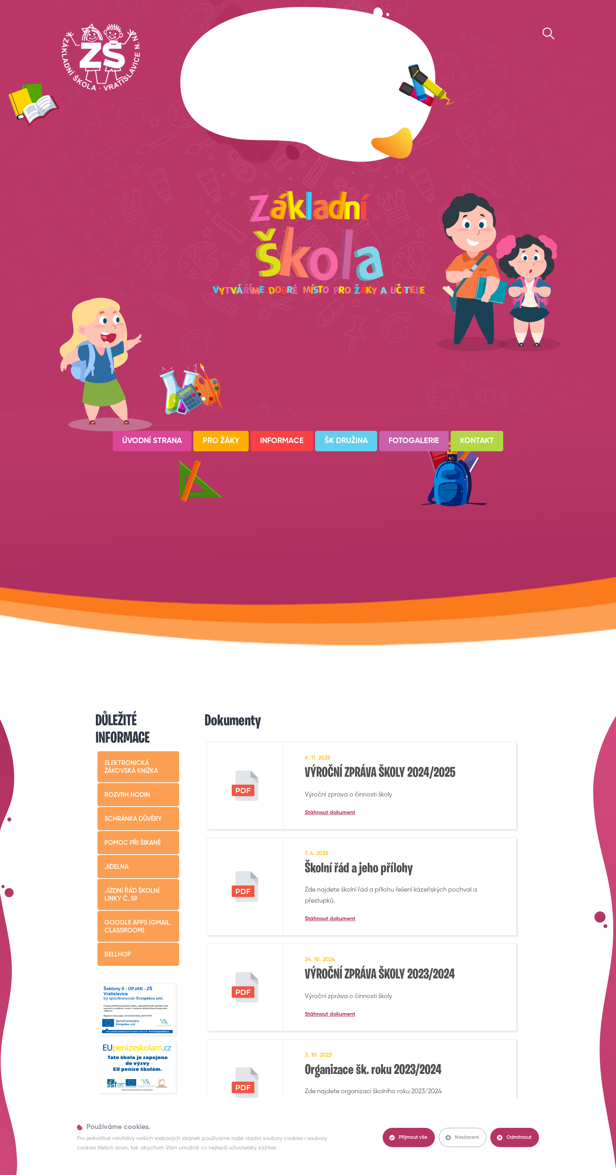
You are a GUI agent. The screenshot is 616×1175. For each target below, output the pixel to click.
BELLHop (117, 955)
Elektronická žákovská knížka (131, 767)
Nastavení (462, 1137)
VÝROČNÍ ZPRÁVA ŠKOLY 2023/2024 (380, 975)
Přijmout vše (408, 1137)
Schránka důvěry (133, 819)
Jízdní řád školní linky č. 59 (132, 895)
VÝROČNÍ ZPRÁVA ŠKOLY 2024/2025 (380, 773)
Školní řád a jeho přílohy (359, 869)
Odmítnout (514, 1137)
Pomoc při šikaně (132, 843)
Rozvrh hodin (127, 795)
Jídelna (116, 867)
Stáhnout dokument (330, 812)
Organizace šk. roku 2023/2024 (373, 1070)
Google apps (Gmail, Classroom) (137, 927)
